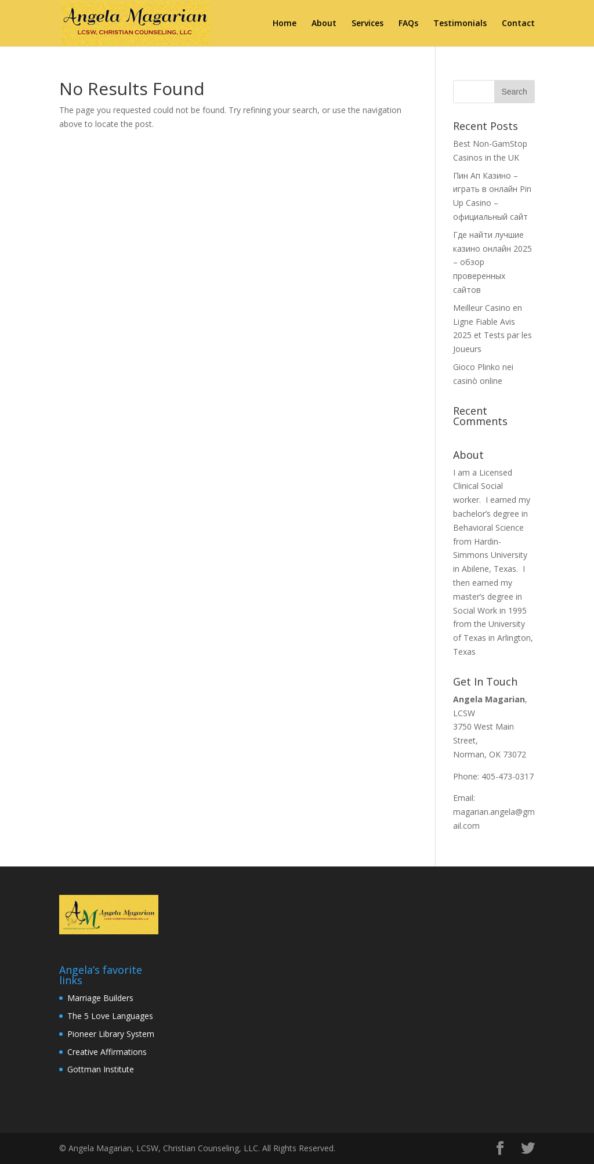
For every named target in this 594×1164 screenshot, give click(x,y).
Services (367, 23)
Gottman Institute (100, 1069)
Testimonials (460, 23)
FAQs (408, 23)
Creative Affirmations (107, 1051)
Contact (518, 23)
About (324, 23)
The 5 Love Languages (110, 1015)
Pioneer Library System (110, 1033)
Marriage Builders (100, 997)
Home (284, 23)
